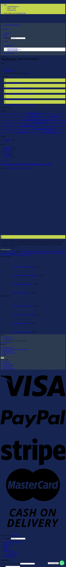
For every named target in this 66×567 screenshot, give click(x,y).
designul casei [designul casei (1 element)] (26, 117)
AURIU (6, 37)
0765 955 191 (21, 13)
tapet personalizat (58, 253)
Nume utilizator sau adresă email (10, 564)
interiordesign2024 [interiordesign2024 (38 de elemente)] (44, 129)
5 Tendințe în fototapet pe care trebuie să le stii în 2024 (20, 105)
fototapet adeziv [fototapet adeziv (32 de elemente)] (47, 119)
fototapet (20, 253)
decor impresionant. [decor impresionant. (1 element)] (19, 117)
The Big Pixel (15, 535)
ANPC (4, 355)
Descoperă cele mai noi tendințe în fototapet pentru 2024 (26, 164)
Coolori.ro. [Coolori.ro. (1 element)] (5, 117)
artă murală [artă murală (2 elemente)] (3, 113)
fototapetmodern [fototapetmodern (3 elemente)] (17, 126)
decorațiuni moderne (59, 251)
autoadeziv (31, 251)
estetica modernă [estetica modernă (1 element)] (45, 117)
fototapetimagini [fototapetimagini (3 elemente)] (51, 123)
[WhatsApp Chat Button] (61, 562)
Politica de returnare (8, 369)
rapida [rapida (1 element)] (2, 132)
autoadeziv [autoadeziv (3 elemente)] (9, 113)
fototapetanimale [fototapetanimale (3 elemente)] (60, 120)
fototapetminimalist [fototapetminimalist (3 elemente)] (6, 126)
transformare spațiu (15, 255)
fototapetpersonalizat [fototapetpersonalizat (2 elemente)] (51, 126)
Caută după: (7, 539)
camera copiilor (38, 251)
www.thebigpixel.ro (6, 343)
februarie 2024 (8, 148)
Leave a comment (26, 255)
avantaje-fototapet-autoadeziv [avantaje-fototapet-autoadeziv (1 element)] (19, 113)
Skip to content (5, 1)
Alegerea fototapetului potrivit (12, 83)
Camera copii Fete (12, 48)
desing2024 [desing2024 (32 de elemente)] (35, 116)
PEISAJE (6, 29)
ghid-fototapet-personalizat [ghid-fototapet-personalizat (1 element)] (27, 129)
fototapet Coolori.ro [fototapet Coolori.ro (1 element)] (13, 123)
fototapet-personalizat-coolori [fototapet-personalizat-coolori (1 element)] (17, 120)
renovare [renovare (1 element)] (14, 132)
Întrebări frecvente (8, 351)
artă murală (24, 251)
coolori (30, 168)
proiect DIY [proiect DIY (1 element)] (62, 129)
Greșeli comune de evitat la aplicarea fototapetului (18, 88)
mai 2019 (6, 155)
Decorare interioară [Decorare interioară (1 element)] (11, 117)
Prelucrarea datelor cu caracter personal (14, 349)
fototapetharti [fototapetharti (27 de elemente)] (39, 122)
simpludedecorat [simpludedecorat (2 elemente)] (31, 132)
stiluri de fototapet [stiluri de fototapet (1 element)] (39, 132)
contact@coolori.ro (9, 71)
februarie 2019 (8, 157)
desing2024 (12, 253)
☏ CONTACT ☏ (9, 53)
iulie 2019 (7, 151)
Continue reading (6, 249)
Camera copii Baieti (12, 50)
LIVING (6, 41)
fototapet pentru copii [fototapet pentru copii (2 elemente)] (40, 126)
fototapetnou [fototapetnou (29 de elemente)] (28, 125)
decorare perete (47, 251)
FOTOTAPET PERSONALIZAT (12, 25)
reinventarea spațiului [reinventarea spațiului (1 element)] (8, 132)
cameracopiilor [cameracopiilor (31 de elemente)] (32, 113)
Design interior (5, 253)
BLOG (28, 73)
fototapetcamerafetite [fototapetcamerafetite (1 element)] (5, 123)
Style (5, 141)
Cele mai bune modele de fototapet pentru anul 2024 (19, 94)
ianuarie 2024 (8, 149)
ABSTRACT (7, 33)
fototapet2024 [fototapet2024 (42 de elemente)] (31, 119)
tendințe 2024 (5, 255)
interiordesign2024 (37, 253)
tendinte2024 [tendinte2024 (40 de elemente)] (50, 132)
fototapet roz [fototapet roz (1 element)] (10, 129)
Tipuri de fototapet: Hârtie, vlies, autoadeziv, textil (18, 99)
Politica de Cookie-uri (8, 353)
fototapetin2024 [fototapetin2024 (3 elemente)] (60, 123)
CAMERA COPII (8, 45)
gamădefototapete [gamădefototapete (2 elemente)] (17, 129)
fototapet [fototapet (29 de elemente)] (54, 116)
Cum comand (6, 363)
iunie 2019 (7, 153)
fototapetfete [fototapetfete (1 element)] (30, 123)
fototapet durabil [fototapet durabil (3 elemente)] (22, 123)
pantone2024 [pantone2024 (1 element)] (56, 129)
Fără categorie (8, 139)
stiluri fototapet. (47, 253)
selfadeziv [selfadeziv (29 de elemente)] (22, 132)
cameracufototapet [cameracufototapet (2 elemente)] (45, 113)
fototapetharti (27, 253)
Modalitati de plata (8, 365)
